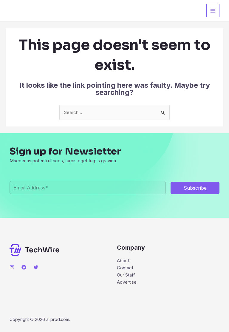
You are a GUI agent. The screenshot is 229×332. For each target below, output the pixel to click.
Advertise (127, 282)
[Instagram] (12, 267)
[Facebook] (23, 267)
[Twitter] (35, 267)
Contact (125, 268)
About (123, 260)
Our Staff (126, 275)
